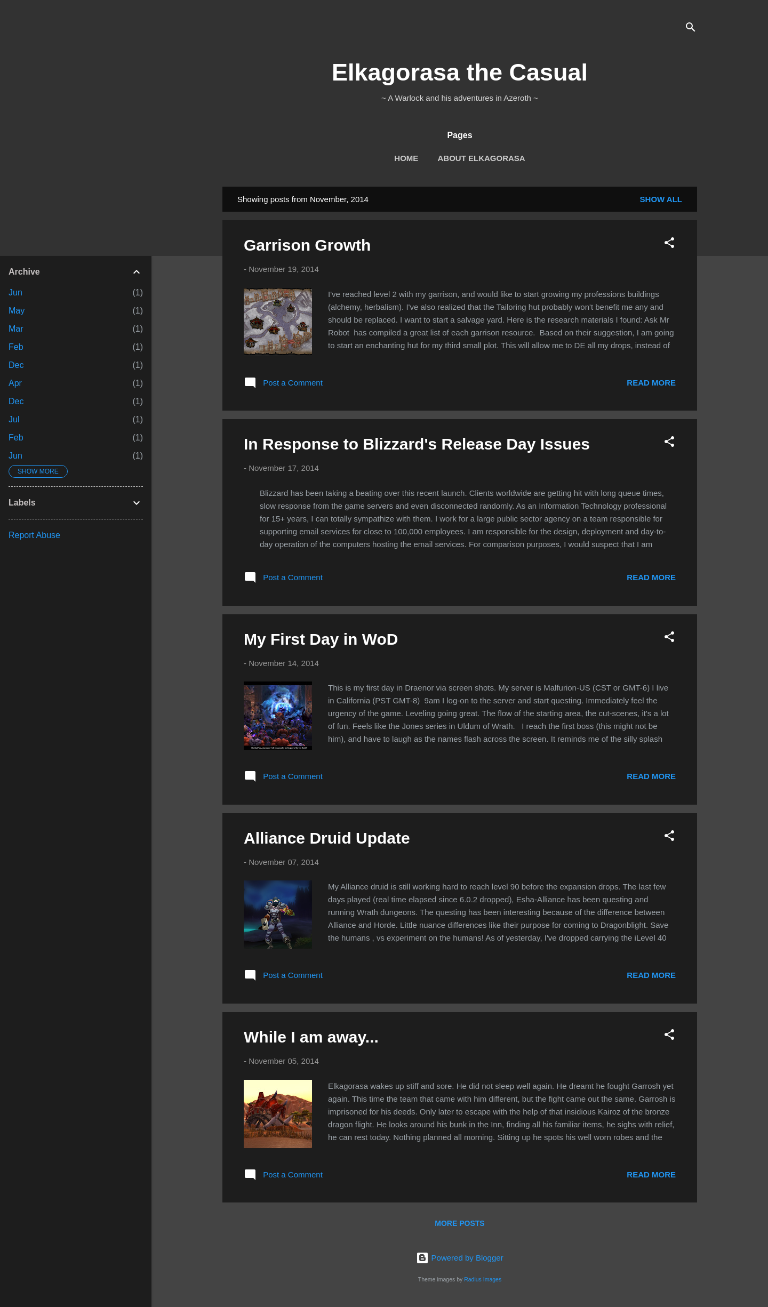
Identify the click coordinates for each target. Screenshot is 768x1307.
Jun (15, 292)
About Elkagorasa (481, 158)
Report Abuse (34, 535)
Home (406, 158)
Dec (16, 365)
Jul (14, 419)
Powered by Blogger (459, 1257)
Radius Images (482, 1279)
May (17, 310)
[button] (669, 244)
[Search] (690, 29)
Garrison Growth (307, 245)
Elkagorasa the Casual (460, 72)
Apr (15, 383)
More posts (459, 1223)
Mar (16, 328)
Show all (661, 199)
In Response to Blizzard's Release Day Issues (417, 444)
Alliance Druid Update (327, 838)
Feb (16, 346)
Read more (651, 382)
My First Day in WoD (321, 639)
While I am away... (311, 1037)
